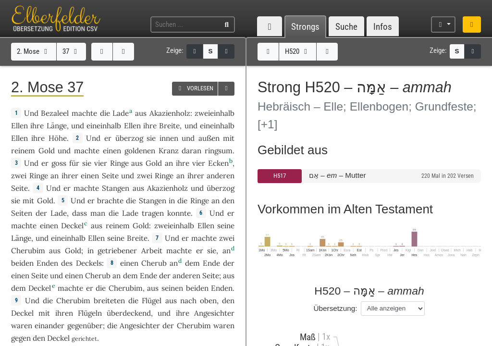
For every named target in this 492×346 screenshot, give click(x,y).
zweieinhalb (214, 113)
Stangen (115, 188)
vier (100, 163)
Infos (382, 26)
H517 (279, 175)
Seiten (21, 213)
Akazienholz (169, 113)
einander (49, 325)
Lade (120, 113)
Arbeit (151, 250)
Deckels (89, 263)
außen (209, 138)
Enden (47, 263)
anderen (220, 175)
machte (84, 113)
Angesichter (214, 313)
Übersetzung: (335, 308)
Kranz (169, 150)
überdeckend (129, 313)
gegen (21, 338)
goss (58, 163)
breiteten (109, 300)
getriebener (117, 250)
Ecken (218, 163)
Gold (46, 150)
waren (223, 325)
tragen (153, 213)
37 (71, 51)
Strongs (305, 26)
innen (169, 138)
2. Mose (33, 51)
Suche (346, 26)
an (169, 163)
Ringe (119, 163)
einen (90, 175)
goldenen (139, 150)
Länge (57, 125)
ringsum (219, 150)
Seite (110, 175)
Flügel (151, 300)
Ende (211, 263)
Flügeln (90, 313)
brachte (110, 200)
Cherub (154, 263)
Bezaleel (55, 113)
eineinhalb (103, 125)
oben (208, 300)
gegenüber (85, 325)
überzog (129, 138)
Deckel (72, 225)
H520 (297, 51)
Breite (169, 125)
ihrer (70, 175)
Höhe (58, 138)
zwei (18, 175)
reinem (23, 150)
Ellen (19, 125)
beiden (22, 263)
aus (171, 300)
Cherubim (28, 250)
